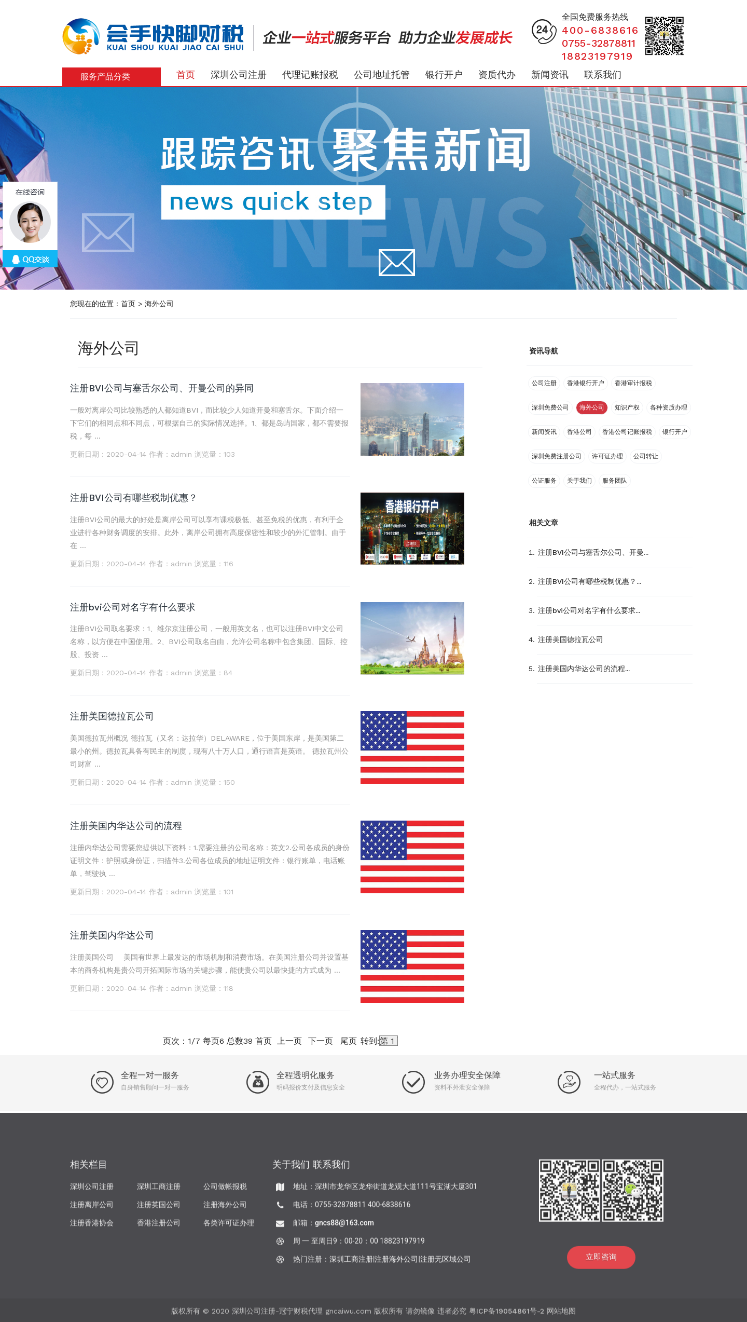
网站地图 (561, 1315)
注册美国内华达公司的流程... (584, 668)
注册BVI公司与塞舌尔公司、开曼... (593, 552)
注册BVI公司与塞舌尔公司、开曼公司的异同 (162, 388)
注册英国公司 (159, 1209)
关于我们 (579, 480)
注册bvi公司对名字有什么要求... (589, 610)
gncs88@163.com (344, 1227)
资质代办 (497, 74)
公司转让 (645, 456)
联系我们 (602, 74)
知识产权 (627, 407)
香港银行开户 (585, 383)
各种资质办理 (668, 407)
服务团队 (614, 480)
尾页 (348, 1041)
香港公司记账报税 (627, 431)
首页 (185, 74)
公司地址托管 (382, 74)
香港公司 (579, 431)
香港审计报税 (633, 383)
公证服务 (544, 480)
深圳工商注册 (159, 1191)
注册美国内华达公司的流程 (126, 825)
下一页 (320, 1041)
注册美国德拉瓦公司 (112, 716)
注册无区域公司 (445, 1263)
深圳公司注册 (239, 74)
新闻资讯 (550, 74)
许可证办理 (607, 456)
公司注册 (544, 383)
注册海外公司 (225, 1209)
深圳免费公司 (550, 407)
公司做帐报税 (225, 1191)
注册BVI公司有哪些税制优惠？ (134, 497)
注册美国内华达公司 (112, 935)
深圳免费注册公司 (557, 456)
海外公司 (159, 303)
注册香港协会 (92, 1227)
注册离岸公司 (92, 1209)
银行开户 (444, 74)
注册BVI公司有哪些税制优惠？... (589, 581)
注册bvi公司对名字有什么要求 (133, 607)
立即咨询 (601, 1261)
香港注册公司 (159, 1227)
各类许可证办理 (228, 1227)
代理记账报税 (310, 74)
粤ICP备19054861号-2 (506, 1315)
